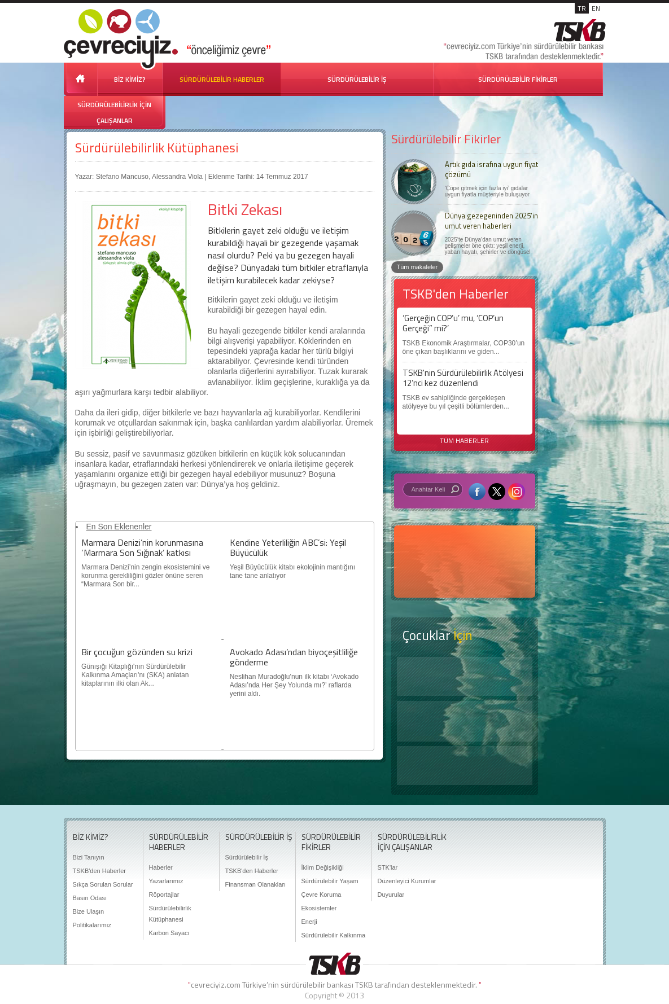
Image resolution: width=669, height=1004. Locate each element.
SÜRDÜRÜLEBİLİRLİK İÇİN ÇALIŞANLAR (114, 112)
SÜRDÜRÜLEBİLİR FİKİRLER (518, 79)
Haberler (161, 867)
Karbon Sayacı (169, 933)
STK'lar (388, 867)
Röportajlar (164, 894)
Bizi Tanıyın (88, 857)
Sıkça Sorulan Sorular (103, 884)
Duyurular (391, 894)
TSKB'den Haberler (99, 870)
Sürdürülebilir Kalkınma (333, 935)
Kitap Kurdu (464, 765)
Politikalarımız (92, 925)
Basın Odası (90, 898)
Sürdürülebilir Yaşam (329, 881)
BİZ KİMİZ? (130, 79)
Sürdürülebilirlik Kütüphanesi (156, 147)
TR (582, 8)
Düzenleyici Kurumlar (407, 881)
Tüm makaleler (417, 267)
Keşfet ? (464, 676)
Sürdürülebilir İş (246, 857)
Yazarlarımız (166, 881)
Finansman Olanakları (255, 884)
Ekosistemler (319, 908)
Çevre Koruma (321, 894)
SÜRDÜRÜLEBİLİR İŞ (357, 79)
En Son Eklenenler (119, 526)
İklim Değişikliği (322, 867)
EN (596, 8)
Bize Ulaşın (88, 911)
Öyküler (464, 721)
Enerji (309, 921)
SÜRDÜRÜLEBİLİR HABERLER (222, 79)
